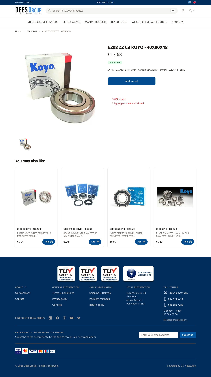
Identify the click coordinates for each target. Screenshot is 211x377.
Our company (22, 293)
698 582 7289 (175, 304)
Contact (19, 298)
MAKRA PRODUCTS (95, 22)
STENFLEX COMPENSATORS (43, 22)
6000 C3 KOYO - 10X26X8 (29, 229)
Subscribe (187, 335)
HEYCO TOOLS (119, 22)
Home (18, 31)
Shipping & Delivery (100, 293)
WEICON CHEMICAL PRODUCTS (149, 22)
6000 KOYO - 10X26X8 (166, 229)
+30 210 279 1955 (178, 293)
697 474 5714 (175, 298)
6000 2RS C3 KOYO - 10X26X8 (78, 229)
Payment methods (99, 298)
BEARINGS (177, 22)
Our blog (57, 304)
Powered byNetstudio (181, 365)
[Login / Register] (183, 10)
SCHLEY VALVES (71, 22)
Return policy (96, 304)
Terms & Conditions (63, 293)
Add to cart (131, 81)
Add (49, 241)
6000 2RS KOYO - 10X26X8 (122, 229)
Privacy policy (59, 298)
